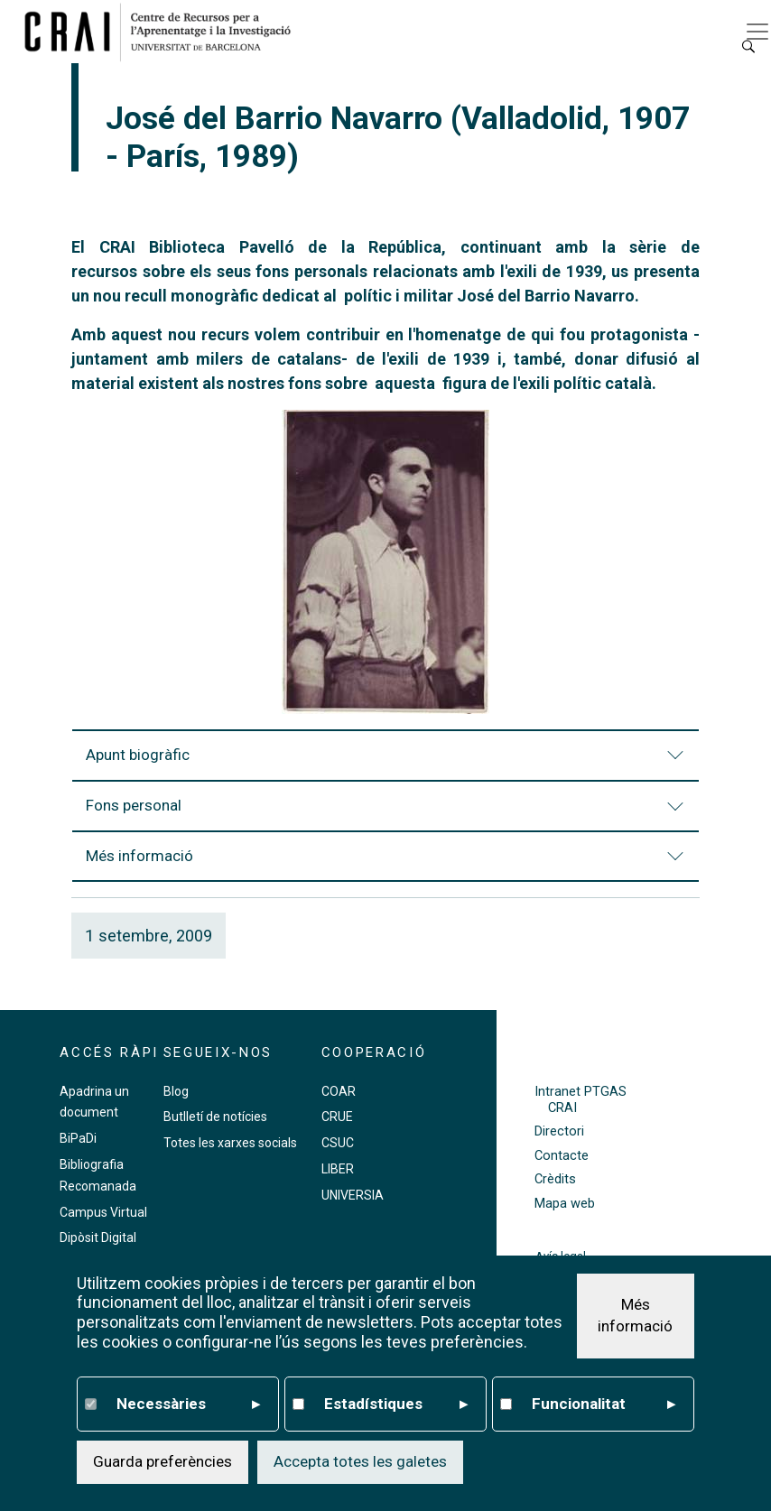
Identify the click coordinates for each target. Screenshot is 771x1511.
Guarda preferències (162, 1461)
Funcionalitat (603, 1404)
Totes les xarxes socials (230, 1143)
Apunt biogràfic (387, 764)
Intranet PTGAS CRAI (580, 1099)
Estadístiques (395, 1404)
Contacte (561, 1155)
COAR (338, 1091)
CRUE (337, 1116)
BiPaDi (78, 1138)
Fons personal (387, 814)
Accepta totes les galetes (360, 1461)
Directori (559, 1131)
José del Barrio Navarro (546, 295)
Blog (176, 1091)
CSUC (337, 1143)
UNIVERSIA (352, 1195)
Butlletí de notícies (215, 1116)
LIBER (337, 1169)
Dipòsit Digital (98, 1237)
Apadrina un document (94, 1102)
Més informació (387, 865)
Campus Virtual (103, 1212)
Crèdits (555, 1179)
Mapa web (564, 1203)
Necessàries (187, 1404)
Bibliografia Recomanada (98, 1175)
